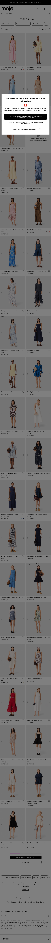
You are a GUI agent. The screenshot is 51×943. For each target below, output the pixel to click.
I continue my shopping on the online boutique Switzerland (25, 123)
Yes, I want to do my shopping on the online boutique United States (25, 116)
